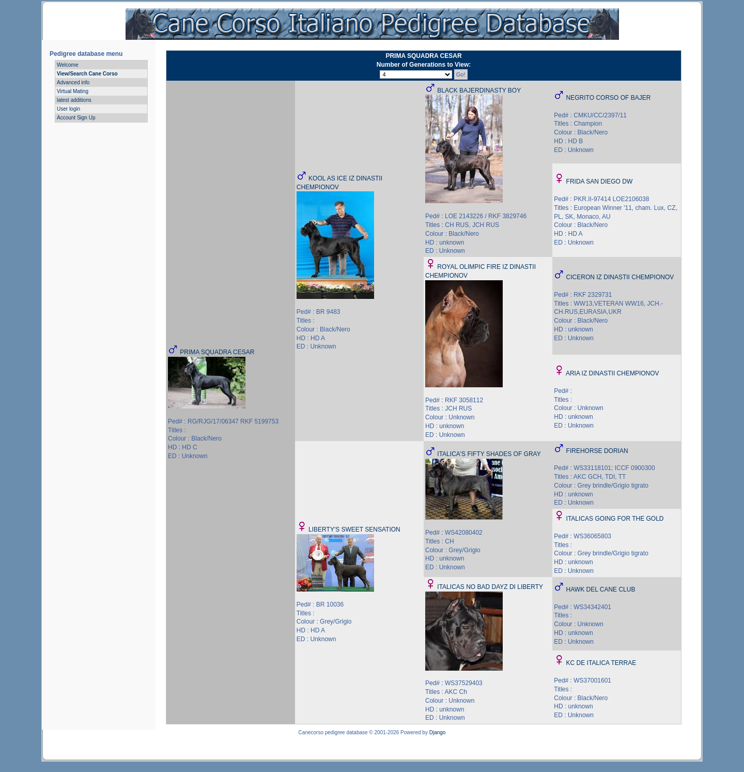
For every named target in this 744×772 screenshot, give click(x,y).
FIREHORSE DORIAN (597, 451)
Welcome (68, 65)
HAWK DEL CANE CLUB (601, 589)
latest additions (74, 100)
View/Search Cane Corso (87, 74)
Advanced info (73, 82)
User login (68, 109)
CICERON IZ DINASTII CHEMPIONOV (620, 277)
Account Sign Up (76, 117)
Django (437, 732)
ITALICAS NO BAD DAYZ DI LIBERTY (490, 587)
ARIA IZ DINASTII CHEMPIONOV (612, 373)
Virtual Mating (72, 91)
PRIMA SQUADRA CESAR (217, 352)
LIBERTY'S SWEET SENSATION (354, 529)
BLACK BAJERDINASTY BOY (479, 90)
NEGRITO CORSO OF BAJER (608, 97)
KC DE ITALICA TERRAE (601, 663)
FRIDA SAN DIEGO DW (599, 181)
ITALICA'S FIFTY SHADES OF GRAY (488, 454)
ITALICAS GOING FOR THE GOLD (615, 518)
